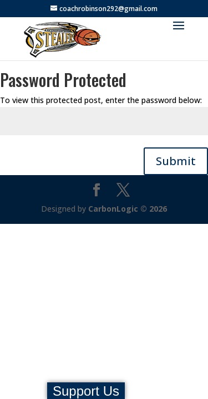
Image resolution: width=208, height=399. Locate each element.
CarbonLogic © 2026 (127, 208)
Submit (176, 161)
